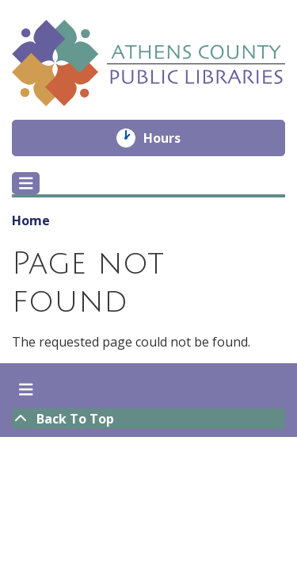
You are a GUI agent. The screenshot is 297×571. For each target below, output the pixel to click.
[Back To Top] (148, 418)
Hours (173, 138)
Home (31, 220)
